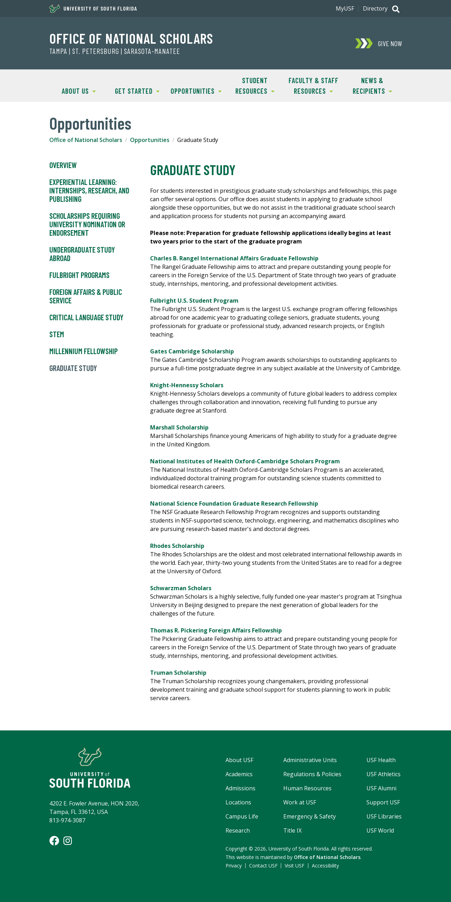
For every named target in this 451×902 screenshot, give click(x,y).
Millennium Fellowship (83, 351)
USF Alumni (381, 788)
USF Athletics (383, 774)
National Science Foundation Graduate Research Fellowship (234, 503)
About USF (239, 760)
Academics (239, 774)
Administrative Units (310, 760)
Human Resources (307, 788)
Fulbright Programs (79, 275)
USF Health (381, 760)
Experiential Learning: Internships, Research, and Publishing (89, 190)
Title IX (292, 830)
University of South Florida (93, 8)
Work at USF (299, 802)
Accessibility (325, 865)
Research (238, 830)
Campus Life (242, 816)
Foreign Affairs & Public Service (85, 296)
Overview (63, 165)
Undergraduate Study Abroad (82, 254)
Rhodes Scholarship (177, 546)
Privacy (234, 865)
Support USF (383, 802)
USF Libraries (384, 816)
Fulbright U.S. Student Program (194, 300)
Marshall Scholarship (179, 427)
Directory (375, 8)
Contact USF (263, 865)
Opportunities (194, 90)
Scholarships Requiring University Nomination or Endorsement (87, 224)
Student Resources (250, 85)
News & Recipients (367, 85)
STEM (56, 334)
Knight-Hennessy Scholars (186, 385)
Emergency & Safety (309, 816)
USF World (380, 830)
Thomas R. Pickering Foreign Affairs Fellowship (216, 630)
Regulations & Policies (312, 774)
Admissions (240, 788)
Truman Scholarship (178, 672)
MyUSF (345, 8)
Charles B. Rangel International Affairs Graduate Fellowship (234, 258)
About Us (72, 90)
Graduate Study (73, 368)
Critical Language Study (86, 317)
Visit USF (294, 865)
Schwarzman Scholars (180, 588)
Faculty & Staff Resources (311, 85)
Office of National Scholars (131, 38)
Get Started (134, 90)
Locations (238, 802)
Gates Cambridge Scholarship (192, 351)
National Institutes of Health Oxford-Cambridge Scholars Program (245, 461)
